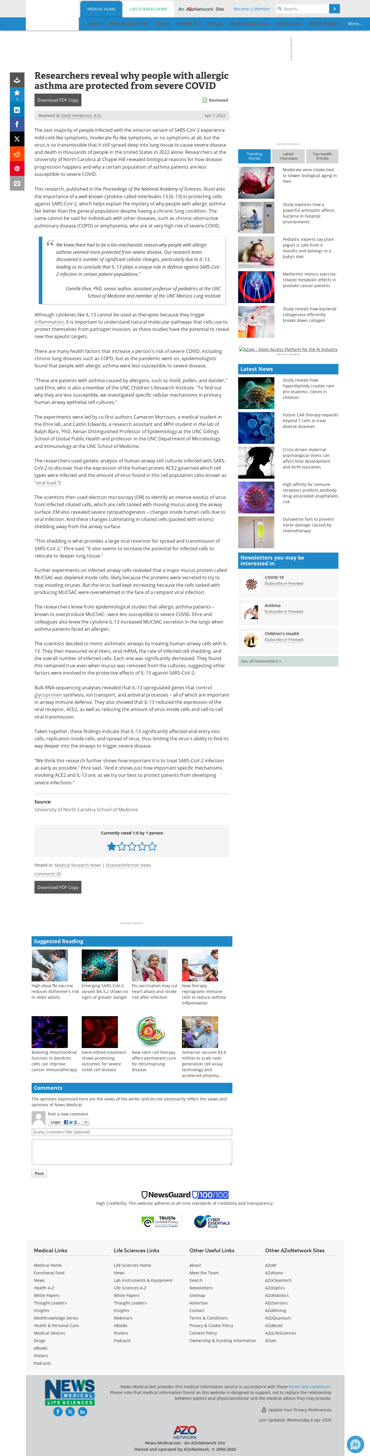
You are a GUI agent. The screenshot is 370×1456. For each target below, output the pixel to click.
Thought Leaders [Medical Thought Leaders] (50, 1303)
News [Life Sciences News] (119, 1272)
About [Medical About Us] (195, 1265)
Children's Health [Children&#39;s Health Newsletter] (282, 801)
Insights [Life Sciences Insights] (121, 1310)
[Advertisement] (131, 909)
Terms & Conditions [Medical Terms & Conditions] (208, 1318)
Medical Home (101, 9)
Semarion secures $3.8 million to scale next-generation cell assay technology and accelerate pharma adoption (204, 1066)
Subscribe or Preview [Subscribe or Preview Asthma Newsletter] (284, 778)
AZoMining (275, 1310)
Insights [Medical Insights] (41, 1310)
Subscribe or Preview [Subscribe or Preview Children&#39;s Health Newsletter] (284, 807)
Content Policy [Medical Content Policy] (203, 1333)
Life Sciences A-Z (130, 1288)
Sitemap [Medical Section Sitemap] (197, 1295)
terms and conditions (309, 1386)
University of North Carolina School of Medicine (86, 809)
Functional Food (49, 1272)
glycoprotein (48, 695)
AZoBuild (273, 1325)
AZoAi (270, 1340)
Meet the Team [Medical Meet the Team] (204, 1272)
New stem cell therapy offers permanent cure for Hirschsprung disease (154, 1060)
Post (39, 1173)
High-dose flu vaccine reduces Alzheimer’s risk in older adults (55, 991)
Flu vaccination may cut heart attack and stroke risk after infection (154, 991)
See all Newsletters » (261, 828)
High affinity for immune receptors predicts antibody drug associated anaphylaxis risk (310, 660)
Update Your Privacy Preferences (296, 1410)
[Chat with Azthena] (355, 1444)
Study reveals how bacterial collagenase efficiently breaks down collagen (309, 314)
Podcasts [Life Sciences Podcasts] (122, 1340)
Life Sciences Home (148, 9)
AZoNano (274, 1272)
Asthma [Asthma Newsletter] (272, 773)
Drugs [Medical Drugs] (39, 1340)
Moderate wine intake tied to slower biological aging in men (310, 175)
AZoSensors (276, 1303)
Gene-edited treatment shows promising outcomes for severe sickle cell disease (104, 1060)
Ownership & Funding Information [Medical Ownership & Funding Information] (222, 1340)
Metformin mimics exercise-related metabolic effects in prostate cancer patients (310, 279)
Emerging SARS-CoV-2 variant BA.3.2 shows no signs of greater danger (105, 991)
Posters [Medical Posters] (41, 1355)
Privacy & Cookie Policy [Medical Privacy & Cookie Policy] (211, 1325)
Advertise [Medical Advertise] (198, 1303)
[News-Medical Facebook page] (58, 1411)
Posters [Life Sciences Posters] (121, 1333)
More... (320, 23)
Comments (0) (47, 873)
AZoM (270, 1265)
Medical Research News (78, 865)
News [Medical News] (39, 1280)
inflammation (49, 322)
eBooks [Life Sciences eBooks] (120, 1325)
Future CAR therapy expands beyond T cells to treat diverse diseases (310, 588)
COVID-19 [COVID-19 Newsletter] (274, 745)
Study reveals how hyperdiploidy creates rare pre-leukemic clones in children (308, 556)
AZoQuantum (278, 1318)
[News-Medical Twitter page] (70, 1411)
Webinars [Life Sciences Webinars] (123, 1318)
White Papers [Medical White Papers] (47, 1295)
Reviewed (218, 100)
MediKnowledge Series (56, 1318)
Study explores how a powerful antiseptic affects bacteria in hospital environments (309, 213)
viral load (46, 483)
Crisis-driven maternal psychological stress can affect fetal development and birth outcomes (306, 626)
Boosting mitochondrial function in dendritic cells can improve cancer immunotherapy (54, 1060)
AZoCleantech (278, 1280)
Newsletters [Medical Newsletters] (201, 1288)
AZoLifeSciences (280, 1333)
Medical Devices (49, 1333)
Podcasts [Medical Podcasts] (42, 1363)
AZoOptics (275, 1288)
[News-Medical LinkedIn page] (82, 1411)
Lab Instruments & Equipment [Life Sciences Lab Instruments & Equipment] (143, 1280)
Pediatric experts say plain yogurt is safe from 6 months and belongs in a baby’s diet (308, 247)
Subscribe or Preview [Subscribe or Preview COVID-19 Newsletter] (284, 750)
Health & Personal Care (56, 1325)
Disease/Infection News (128, 865)
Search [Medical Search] (196, 1280)
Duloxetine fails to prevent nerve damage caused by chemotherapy (308, 692)
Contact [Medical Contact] (196, 1310)
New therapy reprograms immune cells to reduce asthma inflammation (204, 994)
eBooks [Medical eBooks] (41, 1348)
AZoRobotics (277, 1295)
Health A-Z (44, 1288)
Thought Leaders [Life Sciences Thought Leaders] (130, 1303)
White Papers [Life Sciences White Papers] (127, 1295)
